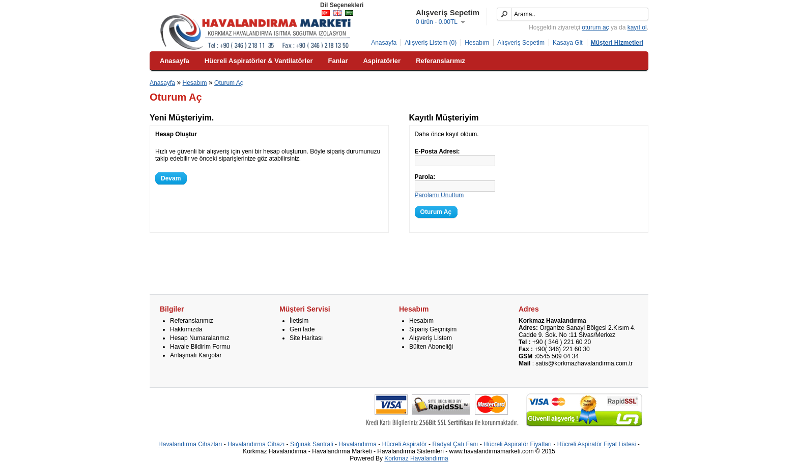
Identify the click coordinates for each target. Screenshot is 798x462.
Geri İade (302, 329)
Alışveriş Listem (430, 338)
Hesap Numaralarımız (200, 338)
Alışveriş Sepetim (521, 42)
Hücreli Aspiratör (404, 444)
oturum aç (595, 27)
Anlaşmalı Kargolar (195, 355)
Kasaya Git (568, 42)
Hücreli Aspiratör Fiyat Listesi (596, 444)
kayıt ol (637, 27)
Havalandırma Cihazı (255, 444)
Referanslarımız (191, 320)
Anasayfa (383, 42)
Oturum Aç (228, 82)
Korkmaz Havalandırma (416, 458)
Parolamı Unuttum (439, 195)
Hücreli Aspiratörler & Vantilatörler (259, 61)
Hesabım (477, 42)
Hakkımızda (186, 329)
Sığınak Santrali (311, 444)
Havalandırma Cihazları (190, 444)
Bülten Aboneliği (431, 346)
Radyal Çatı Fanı (455, 444)
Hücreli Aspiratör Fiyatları (517, 444)
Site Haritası (306, 338)
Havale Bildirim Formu (200, 346)
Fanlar (338, 61)
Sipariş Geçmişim (433, 329)
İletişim (299, 320)
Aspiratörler (382, 61)
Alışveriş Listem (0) (431, 42)
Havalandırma (357, 444)
